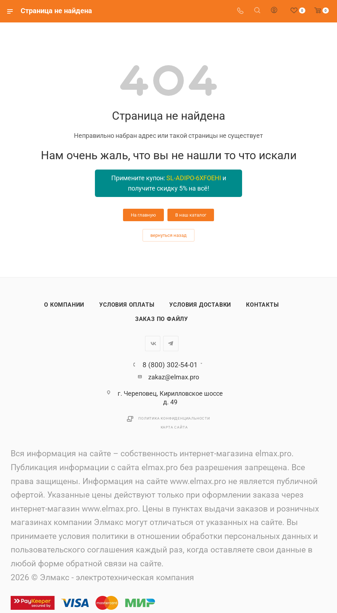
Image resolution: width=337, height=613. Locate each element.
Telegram (170, 343)
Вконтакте (152, 343)
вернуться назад (168, 235)
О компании (64, 305)
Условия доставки (200, 305)
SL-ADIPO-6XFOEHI (193, 178)
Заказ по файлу (161, 319)
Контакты (262, 305)
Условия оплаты (126, 305)
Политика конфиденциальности (174, 418)
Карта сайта (174, 427)
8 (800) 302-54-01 (170, 365)
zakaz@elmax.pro (173, 377)
